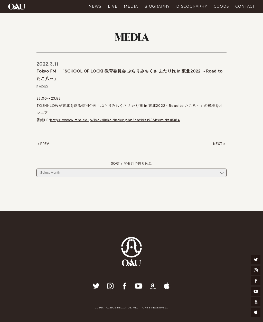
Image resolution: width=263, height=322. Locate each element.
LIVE (112, 6)
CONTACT (245, 6)
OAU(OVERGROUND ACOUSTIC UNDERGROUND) (16, 6)
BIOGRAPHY (157, 6)
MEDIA (131, 6)
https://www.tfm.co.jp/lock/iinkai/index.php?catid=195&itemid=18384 (115, 120)
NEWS (95, 6)
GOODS (221, 6)
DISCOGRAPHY (191, 6)
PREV (44, 144)
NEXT (218, 144)
